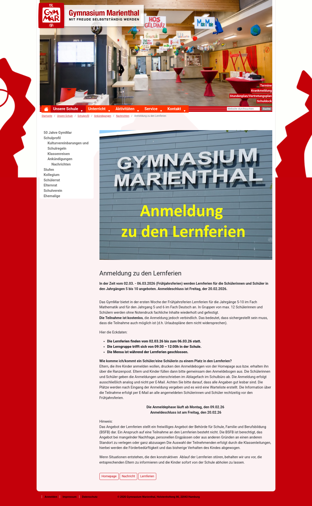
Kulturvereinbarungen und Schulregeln (68, 146)
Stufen (49, 170)
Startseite (47, 116)
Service (151, 109)
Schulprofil (52, 138)
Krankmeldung (261, 90)
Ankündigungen (102, 116)
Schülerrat (52, 180)
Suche (266, 108)
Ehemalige (52, 196)
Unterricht (96, 109)
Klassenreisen (59, 154)
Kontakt (174, 109)
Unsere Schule (65, 109)
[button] (82, 111)
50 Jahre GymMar (58, 133)
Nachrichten (122, 116)
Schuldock (264, 101)
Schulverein (53, 191)
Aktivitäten (125, 109)
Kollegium (51, 175)
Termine (266, 85)
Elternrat (50, 185)
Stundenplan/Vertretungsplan (251, 96)
